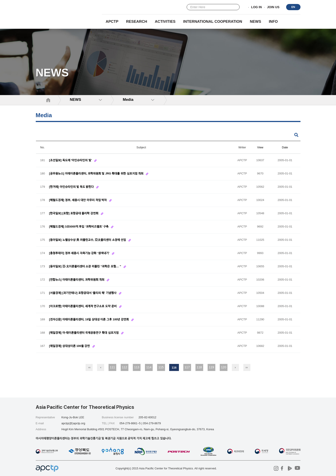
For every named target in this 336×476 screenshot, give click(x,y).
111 (112, 367)
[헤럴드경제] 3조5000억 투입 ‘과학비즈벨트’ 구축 (79, 226)
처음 (89, 367)
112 (124, 367)
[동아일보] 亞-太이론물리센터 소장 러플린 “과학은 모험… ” (85, 266)
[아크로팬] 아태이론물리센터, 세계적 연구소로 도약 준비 (83, 306)
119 (211, 367)
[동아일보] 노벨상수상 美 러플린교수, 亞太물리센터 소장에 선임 (88, 240)
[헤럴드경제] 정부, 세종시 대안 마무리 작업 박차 (78, 200)
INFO (273, 21)
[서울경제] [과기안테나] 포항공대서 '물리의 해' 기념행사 (83, 293)
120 (223, 367)
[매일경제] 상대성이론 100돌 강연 (70, 346)
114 (148, 367)
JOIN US (273, 7)
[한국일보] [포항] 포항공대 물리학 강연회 (74, 213)
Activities (165, 21)
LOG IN (256, 7)
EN (293, 7)
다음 (235, 367)
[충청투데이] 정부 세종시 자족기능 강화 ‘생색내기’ (79, 253)
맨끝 (246, 367)
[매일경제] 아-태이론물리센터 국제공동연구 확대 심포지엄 (84, 333)
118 (199, 367)
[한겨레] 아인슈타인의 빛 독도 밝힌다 (72, 187)
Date (285, 147)
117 (187, 367)
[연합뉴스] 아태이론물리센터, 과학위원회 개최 (77, 279)
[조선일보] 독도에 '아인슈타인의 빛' (70, 160)
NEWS (255, 21)
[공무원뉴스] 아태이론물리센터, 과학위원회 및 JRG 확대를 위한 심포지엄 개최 (96, 173)
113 (136, 367)
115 (160, 367)
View (260, 147)
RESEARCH (136, 21)
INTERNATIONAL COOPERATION (212, 21)
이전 (100, 367)
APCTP (112, 21)
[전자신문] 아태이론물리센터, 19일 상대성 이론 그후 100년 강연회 (89, 319)
